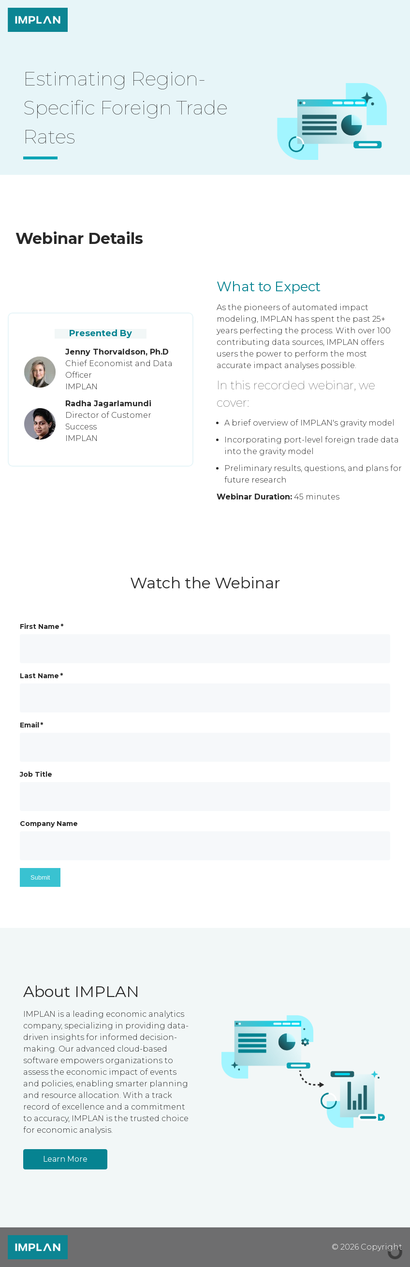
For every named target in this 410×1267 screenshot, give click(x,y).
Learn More (65, 1159)
